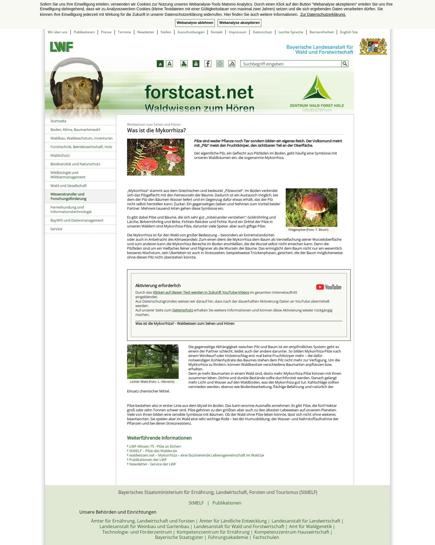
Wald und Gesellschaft (68, 185)
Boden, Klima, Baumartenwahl (75, 129)
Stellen (166, 32)
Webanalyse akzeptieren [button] (239, 23)
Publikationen (84, 32)
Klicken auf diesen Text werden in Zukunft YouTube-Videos (201, 292)
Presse (106, 32)
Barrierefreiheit (322, 32)
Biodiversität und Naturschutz (75, 163)
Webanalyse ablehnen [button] (195, 23)
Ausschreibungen (191, 32)
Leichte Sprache (291, 32)
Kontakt (216, 32)
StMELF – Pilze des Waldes (153, 450)
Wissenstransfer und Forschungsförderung (68, 196)
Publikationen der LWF (148, 459)
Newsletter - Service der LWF (152, 464)
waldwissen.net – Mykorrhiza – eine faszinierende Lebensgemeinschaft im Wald (196, 455)
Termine (124, 32)
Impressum (237, 32)
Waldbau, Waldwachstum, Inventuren (81, 138)
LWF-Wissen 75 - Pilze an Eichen (155, 446)
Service (56, 228)
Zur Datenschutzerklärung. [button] (323, 14)
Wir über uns (57, 32)
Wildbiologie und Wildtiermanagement (67, 174)
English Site (349, 32)
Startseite (58, 120)
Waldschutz (60, 155)
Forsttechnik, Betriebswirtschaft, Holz (81, 146)
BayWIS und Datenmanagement (76, 220)
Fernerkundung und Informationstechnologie (71, 209)
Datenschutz (262, 32)
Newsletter (145, 32)
